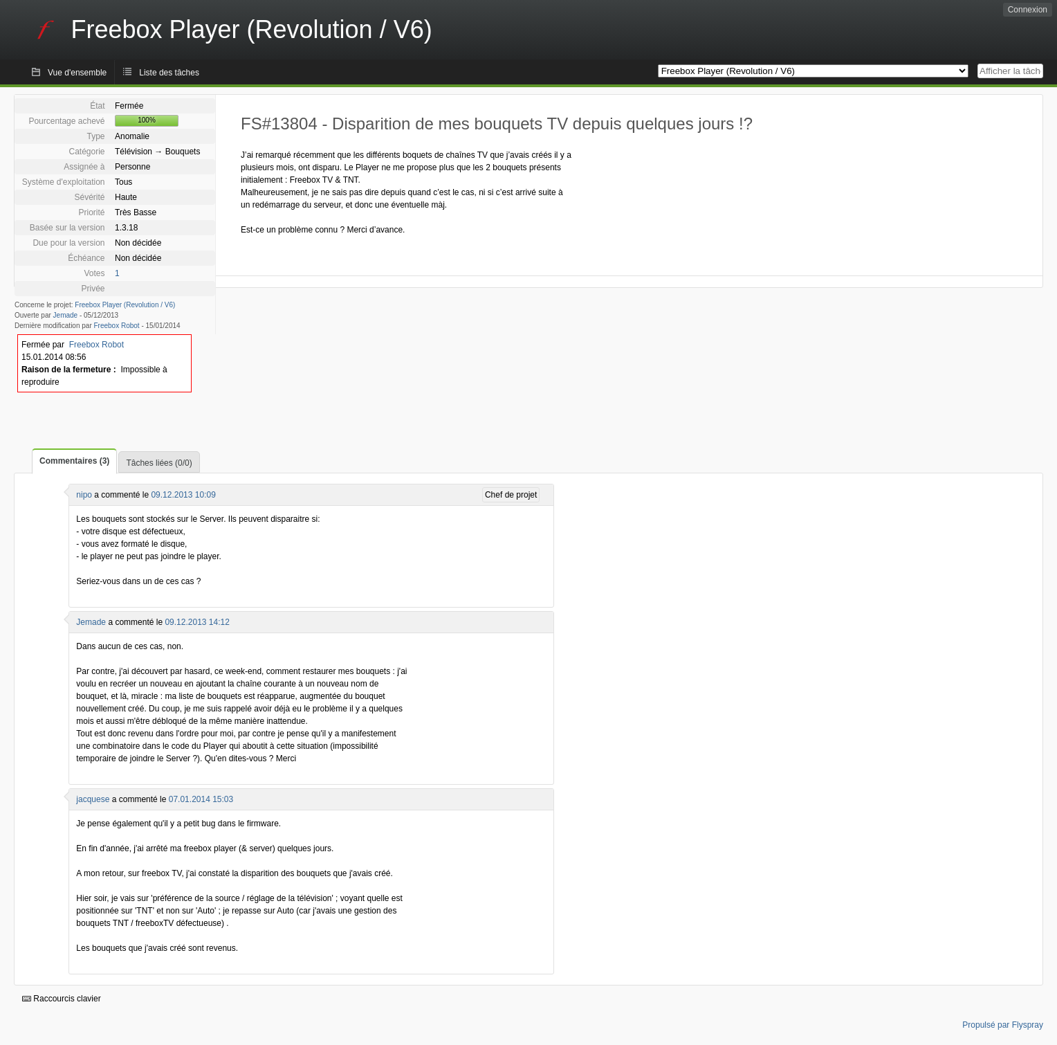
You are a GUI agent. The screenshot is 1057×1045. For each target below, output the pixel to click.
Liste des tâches (169, 73)
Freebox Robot (117, 325)
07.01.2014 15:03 (201, 799)
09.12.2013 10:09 (183, 495)
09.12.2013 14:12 (197, 622)
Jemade (65, 315)
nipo (84, 495)
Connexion (1027, 10)
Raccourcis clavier (61, 998)
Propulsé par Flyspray (1002, 1025)
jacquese (92, 799)
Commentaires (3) (74, 461)
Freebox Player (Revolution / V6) (125, 305)
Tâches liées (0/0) (159, 463)
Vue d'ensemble (77, 73)
